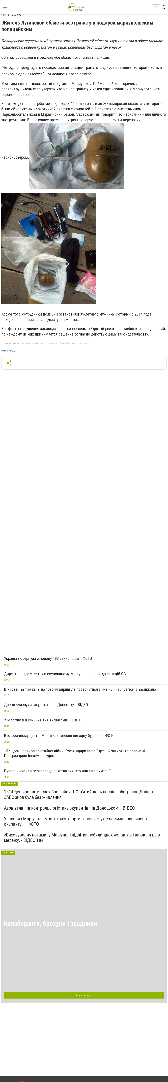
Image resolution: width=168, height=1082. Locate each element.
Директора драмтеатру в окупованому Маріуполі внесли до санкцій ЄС (65, 674)
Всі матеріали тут (84, 995)
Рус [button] (156, 7)
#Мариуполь (8, 351)
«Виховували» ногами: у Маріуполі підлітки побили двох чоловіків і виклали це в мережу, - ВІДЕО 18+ (82, 837)
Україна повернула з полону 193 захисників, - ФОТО (48, 658)
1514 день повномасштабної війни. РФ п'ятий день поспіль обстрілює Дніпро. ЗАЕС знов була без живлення (79, 794)
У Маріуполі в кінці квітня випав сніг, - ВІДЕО (43, 720)
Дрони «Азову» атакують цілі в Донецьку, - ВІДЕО (46, 704)
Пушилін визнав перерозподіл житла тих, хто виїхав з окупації (57, 771)
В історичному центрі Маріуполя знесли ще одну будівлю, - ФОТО (59, 735)
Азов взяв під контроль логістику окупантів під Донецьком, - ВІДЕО (69, 808)
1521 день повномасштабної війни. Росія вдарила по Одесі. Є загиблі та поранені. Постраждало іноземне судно (75, 753)
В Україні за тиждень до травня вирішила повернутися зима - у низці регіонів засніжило (80, 689)
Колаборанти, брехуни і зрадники (50, 924)
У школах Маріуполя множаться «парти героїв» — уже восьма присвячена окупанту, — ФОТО (75, 821)
